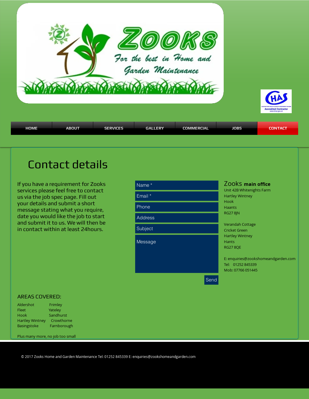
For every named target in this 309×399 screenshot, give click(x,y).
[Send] (211, 280)
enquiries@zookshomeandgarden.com (262, 258)
